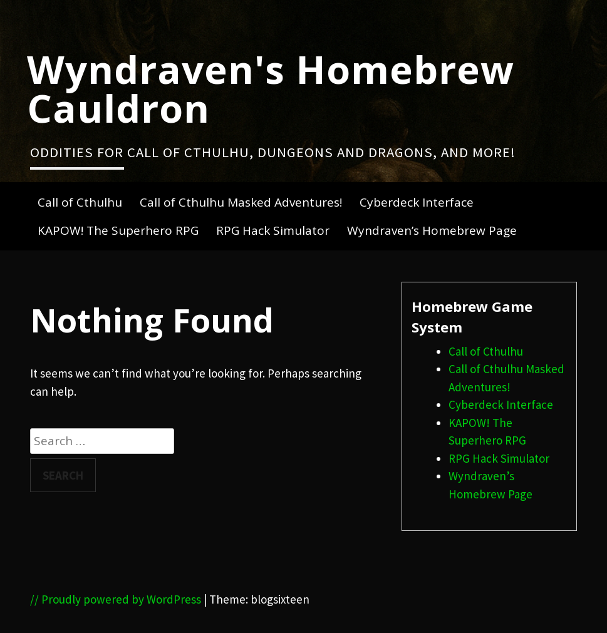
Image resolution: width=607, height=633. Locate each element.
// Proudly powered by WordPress (115, 599)
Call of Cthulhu (80, 202)
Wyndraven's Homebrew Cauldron (270, 88)
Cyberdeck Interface (417, 202)
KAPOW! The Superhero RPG (118, 230)
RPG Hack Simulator (272, 230)
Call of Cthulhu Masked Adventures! (241, 202)
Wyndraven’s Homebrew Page (432, 230)
